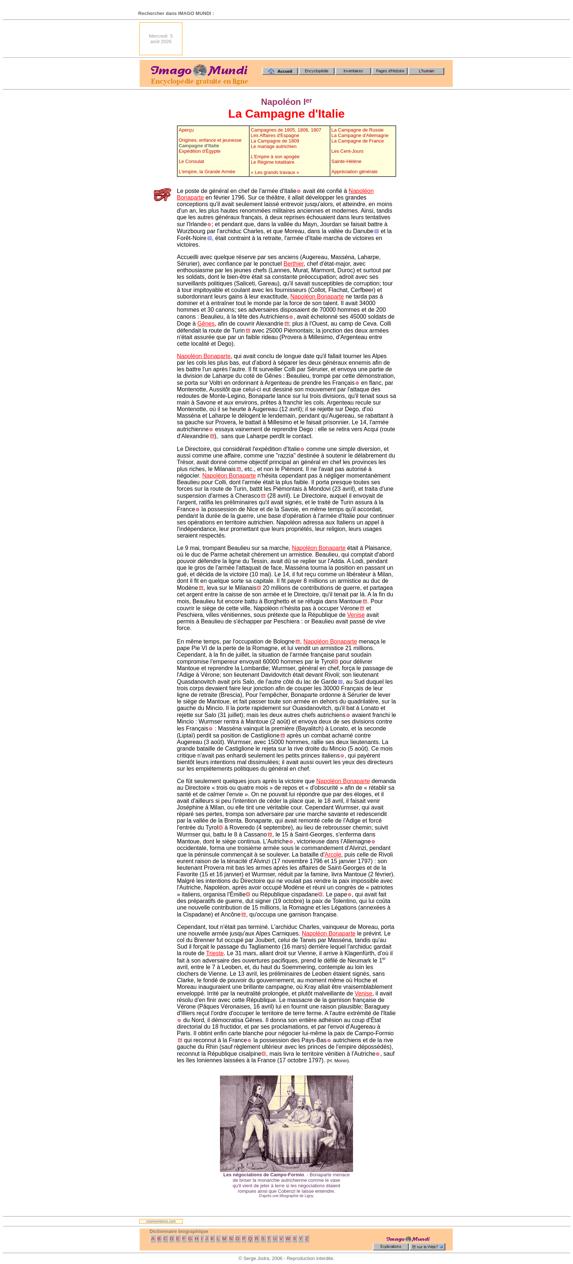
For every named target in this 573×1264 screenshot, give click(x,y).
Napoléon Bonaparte (317, 296)
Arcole (333, 854)
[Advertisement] (320, 38)
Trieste (215, 953)
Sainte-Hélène (346, 161)
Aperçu (186, 130)
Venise (356, 615)
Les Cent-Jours (347, 151)
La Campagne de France (357, 141)
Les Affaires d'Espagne (275, 135)
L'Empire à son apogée (275, 156)
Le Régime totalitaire (272, 162)
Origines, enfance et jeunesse (210, 140)
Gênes (206, 323)
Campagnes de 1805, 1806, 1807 (286, 130)
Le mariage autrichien (273, 146)
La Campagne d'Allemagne (359, 135)
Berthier (294, 264)
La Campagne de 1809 (275, 141)
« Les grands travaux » (275, 172)
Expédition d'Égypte (200, 151)
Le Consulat (191, 161)
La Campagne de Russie (357, 130)
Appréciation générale (354, 171)
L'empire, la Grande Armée (207, 171)
